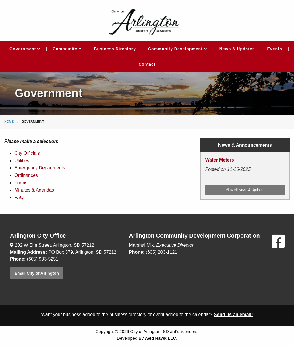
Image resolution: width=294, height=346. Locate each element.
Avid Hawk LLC (160, 338)
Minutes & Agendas (34, 190)
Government (24, 49)
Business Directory (115, 49)
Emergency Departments (39, 167)
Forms (20, 182)
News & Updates (237, 49)
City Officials (27, 153)
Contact (146, 64)
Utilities (21, 160)
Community (67, 49)
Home (9, 121)
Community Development (177, 49)
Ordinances (26, 175)
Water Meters (219, 160)
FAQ (19, 197)
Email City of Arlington (36, 273)
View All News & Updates (245, 190)
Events (274, 49)
